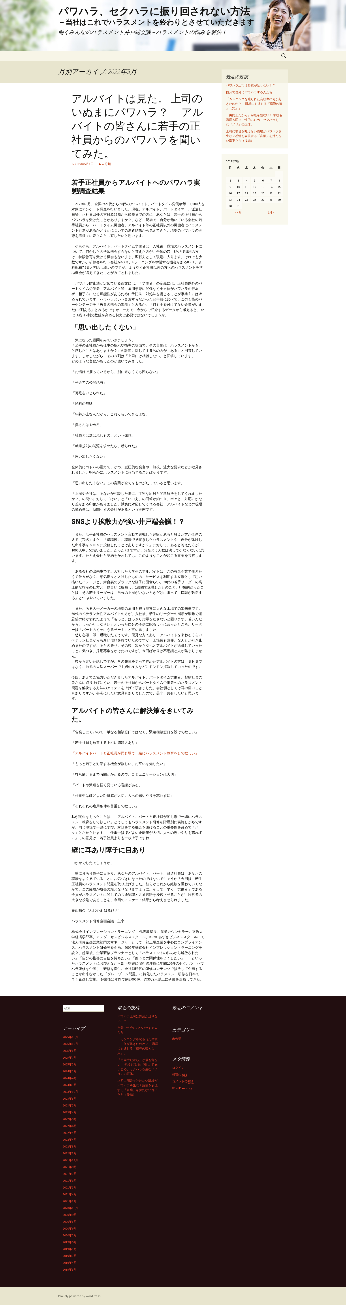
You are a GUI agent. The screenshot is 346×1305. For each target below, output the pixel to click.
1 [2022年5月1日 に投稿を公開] (279, 174)
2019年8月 (70, 1249)
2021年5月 (70, 1187)
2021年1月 (70, 1201)
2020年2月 (70, 1235)
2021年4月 (70, 1194)
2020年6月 (70, 1228)
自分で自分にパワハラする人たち (249, 92)
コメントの (183, 1081)
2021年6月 (70, 1181)
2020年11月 (70, 1208)
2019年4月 (70, 1263)
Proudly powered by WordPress (79, 1296)
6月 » (271, 212)
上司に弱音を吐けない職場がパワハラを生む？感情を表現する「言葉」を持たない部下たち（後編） (254, 135)
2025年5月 (70, 1064)
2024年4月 (70, 1078)
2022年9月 (70, 1119)
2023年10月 (70, 1092)
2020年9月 (70, 1215)
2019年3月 (70, 1269)
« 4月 (238, 212)
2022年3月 (70, 1146)
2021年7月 (70, 1174)
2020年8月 (70, 1222)
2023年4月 (70, 1112)
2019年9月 (70, 1242)
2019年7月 (70, 1256)
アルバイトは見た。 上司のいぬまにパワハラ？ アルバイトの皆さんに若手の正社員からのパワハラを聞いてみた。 (137, 126)
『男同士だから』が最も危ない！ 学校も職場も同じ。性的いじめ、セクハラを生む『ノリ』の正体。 (254, 119)
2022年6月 (70, 1126)
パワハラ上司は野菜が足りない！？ (250, 85)
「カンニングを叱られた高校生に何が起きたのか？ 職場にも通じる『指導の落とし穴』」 (254, 103)
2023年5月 (70, 1105)
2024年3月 (70, 1085)
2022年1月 (70, 1153)
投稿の (179, 1074)
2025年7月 (70, 1057)
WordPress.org (182, 1088)
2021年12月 (70, 1160)
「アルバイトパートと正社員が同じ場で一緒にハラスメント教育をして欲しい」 (135, 753)
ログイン (178, 1068)
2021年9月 (70, 1167)
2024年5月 (70, 1071)
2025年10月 (70, 1044)
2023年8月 (70, 1099)
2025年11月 (70, 1037)
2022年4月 (70, 1140)
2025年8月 (70, 1051)
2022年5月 (70, 1133)
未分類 (106, 164)
